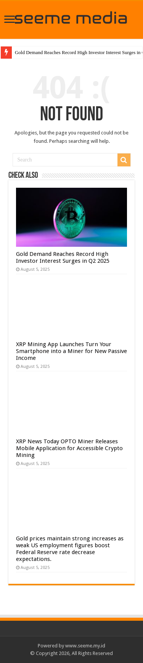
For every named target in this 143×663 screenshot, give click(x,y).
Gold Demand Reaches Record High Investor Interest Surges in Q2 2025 (62, 257)
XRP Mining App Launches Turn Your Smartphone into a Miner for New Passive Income (71, 351)
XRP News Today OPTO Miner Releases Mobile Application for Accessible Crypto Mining (69, 448)
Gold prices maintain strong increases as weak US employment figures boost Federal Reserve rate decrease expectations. (70, 548)
